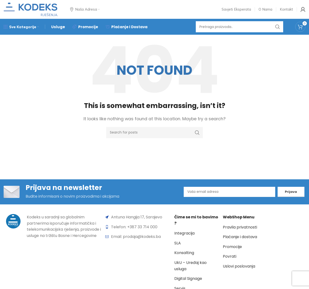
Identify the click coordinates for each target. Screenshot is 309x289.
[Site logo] (31, 10)
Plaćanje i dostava (240, 241)
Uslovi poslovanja (239, 271)
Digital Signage (188, 283)
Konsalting (184, 257)
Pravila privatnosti (240, 232)
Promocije (232, 251)
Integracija (184, 238)
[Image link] (13, 225)
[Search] (239, 30)
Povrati (229, 261)
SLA (177, 247)
